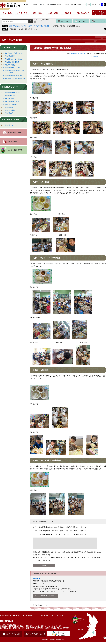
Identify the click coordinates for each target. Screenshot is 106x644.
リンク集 (60, 617)
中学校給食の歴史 (9, 113)
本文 (27, 4)
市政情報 (68, 13)
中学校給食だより (9, 98)
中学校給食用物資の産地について (14, 101)
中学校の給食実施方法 (10, 110)
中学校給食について (10, 87)
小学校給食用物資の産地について (14, 75)
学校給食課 (36, 580)
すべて (38, 19)
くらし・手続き (7, 13)
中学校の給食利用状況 (10, 104)
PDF (37, 22)
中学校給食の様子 (9, 107)
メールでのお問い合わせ (36, 636)
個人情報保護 (27, 617)
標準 (88, 4)
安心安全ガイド (83, 13)
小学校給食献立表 (9, 56)
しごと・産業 (53, 13)
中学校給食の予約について (11, 92)
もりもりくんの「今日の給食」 (13, 53)
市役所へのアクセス (12, 636)
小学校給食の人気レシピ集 (11, 67)
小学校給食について (10, 47)
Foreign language (56, 4)
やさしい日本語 (69, 4)
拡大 (85, 4)
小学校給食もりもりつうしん (12, 59)
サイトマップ (45, 4)
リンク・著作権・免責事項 (9, 617)
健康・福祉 (37, 13)
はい (62, 527)
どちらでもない (73, 527)
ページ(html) (46, 19)
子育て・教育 (22, 13)
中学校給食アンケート (11, 119)
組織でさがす (64, 21)
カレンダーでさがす (99, 21)
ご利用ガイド (34, 4)
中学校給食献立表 (9, 95)
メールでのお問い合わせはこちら (45, 598)
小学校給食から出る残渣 (11, 62)
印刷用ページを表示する (77, 53)
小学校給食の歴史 (9, 65)
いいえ (84, 527)
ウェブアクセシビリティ (44, 617)
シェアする (94, 56)
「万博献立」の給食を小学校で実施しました (23, 29)
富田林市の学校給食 (42, 26)
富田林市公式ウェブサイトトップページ (22, 26)
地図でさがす (81, 21)
